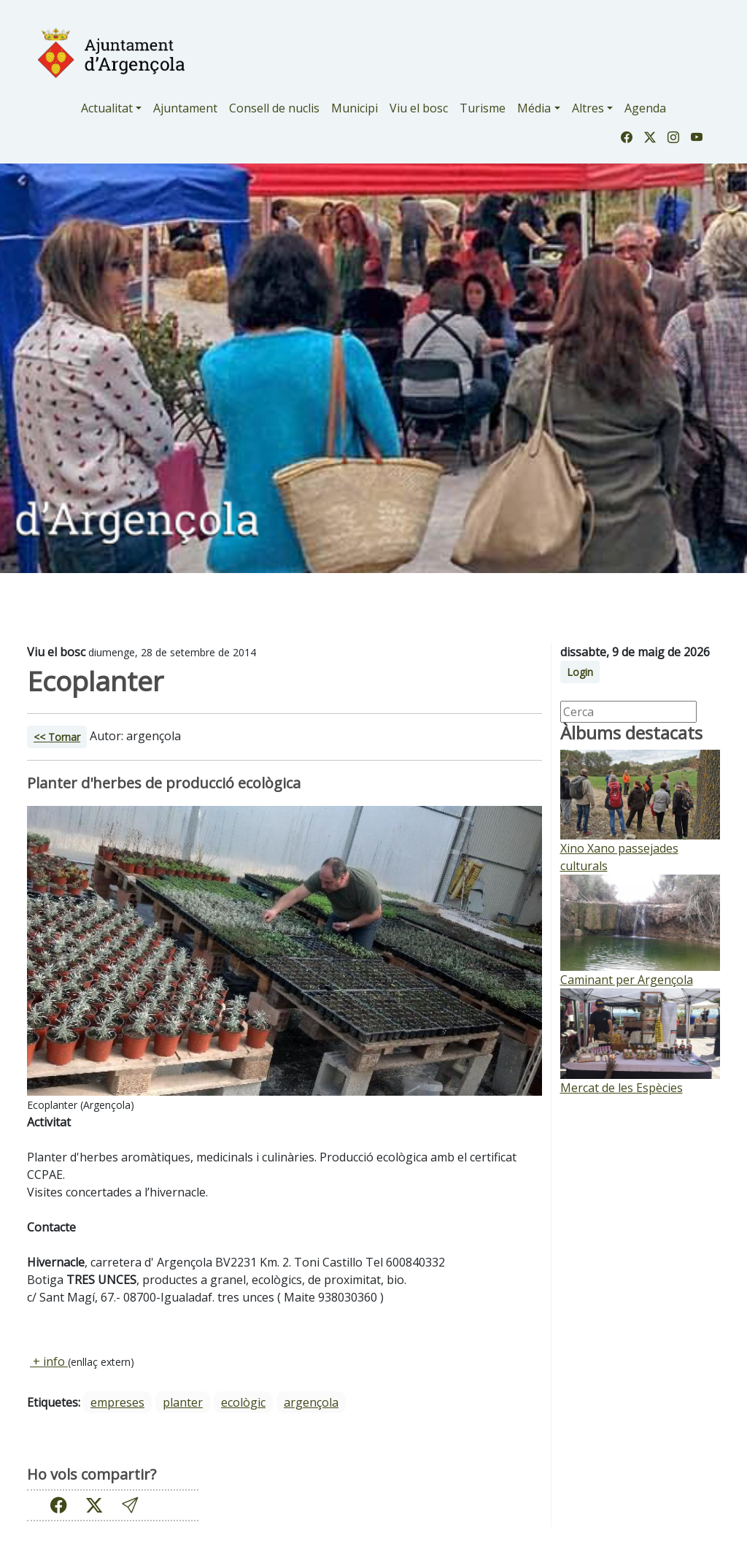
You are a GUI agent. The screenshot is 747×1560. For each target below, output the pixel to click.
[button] (130, 1505)
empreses (117, 1402)
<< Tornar (57, 737)
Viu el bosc (419, 108)
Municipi (354, 108)
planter (183, 1402)
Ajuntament (185, 108)
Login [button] (580, 672)
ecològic (243, 1402)
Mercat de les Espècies (621, 1088)
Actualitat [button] (107, 108)
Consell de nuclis (274, 108)
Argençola (311, 1402)
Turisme (483, 108)
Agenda (645, 108)
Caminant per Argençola (626, 980)
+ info (49, 1361)
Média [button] (534, 108)
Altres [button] (588, 108)
